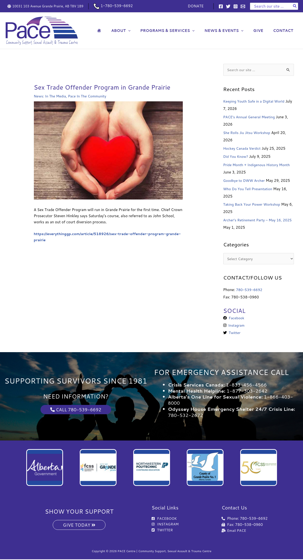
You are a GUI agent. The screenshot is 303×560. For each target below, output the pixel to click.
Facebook (236, 318)
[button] (139, 30)
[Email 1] (243, 6)
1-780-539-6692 (113, 5)
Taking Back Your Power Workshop (253, 204)
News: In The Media (51, 96)
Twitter (234, 333)
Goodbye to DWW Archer (245, 180)
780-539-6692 (250, 290)
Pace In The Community (90, 96)
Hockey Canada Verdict (243, 148)
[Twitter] (228, 6)
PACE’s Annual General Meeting (250, 117)
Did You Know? (236, 157)
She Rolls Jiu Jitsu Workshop (248, 132)
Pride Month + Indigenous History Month (258, 165)
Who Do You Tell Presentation (249, 189)
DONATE (197, 6)
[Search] (295, 6)
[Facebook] (221, 6)
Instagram (236, 326)
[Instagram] (235, 6)
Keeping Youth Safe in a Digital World (255, 101)
